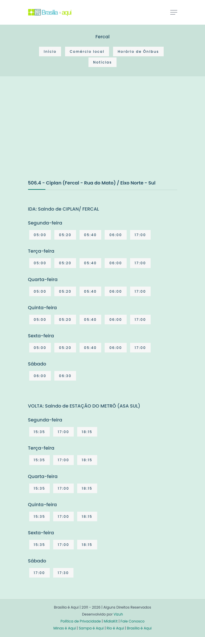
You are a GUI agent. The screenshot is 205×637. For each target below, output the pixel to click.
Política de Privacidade (80, 621)
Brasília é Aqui (139, 628)
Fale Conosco (133, 621)
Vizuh (118, 614)
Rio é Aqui (115, 628)
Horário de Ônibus (138, 51)
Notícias (102, 62)
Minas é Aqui (64, 628)
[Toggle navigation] (173, 12)
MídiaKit (111, 621)
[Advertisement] (71, 134)
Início (50, 51)
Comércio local (87, 51)
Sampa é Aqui (91, 628)
